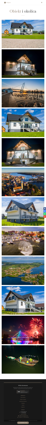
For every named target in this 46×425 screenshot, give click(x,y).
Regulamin (23, 407)
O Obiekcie (23, 403)
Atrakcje (23, 405)
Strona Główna (23, 397)
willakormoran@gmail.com (23, 415)
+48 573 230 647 (23, 414)
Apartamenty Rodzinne (23, 401)
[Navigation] (41, 2)
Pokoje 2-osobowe (23, 399)
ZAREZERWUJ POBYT (22, 422)
